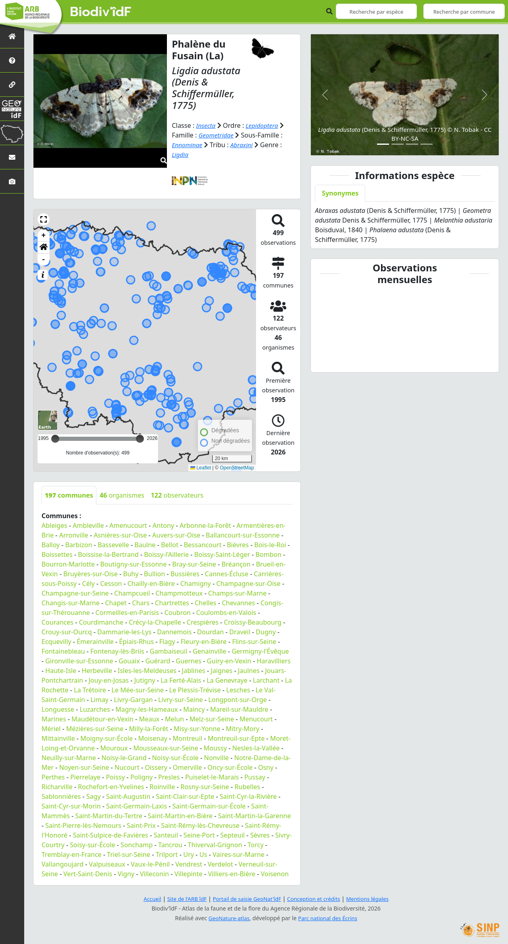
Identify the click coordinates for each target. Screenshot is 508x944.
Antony (163, 525)
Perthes (53, 776)
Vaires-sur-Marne (238, 854)
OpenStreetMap (237, 468)
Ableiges (54, 525)
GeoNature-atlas (227, 918)
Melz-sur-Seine (211, 718)
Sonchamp (137, 844)
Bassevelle (113, 544)
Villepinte (189, 873)
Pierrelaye (85, 776)
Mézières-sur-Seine (94, 728)
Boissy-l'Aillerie (166, 554)
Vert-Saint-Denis (87, 873)
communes (69, 494)
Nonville (216, 757)
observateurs (177, 494)
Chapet (116, 602)
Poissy (115, 776)
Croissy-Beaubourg (252, 621)
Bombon (268, 554)
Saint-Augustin (128, 796)
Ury (188, 854)
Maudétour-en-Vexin (102, 718)
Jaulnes (249, 670)
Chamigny (195, 583)
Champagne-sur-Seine (75, 592)
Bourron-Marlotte (68, 563)
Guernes (189, 660)
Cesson (111, 583)
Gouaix (129, 660)
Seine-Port (199, 834)
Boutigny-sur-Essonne (133, 563)
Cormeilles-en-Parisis (127, 612)
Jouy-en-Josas (109, 679)
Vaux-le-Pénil (150, 863)
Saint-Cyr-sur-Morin (71, 805)
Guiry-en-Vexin (229, 660)
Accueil (146, 898)
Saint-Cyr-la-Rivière (248, 796)
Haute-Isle (60, 670)
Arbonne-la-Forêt (205, 525)
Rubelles (247, 786)
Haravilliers (274, 660)
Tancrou (170, 844)
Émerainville (95, 641)
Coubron (177, 612)
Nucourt (127, 767)
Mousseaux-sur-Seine (165, 747)
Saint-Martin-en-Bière (180, 815)
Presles (168, 776)
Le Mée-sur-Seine (138, 689)
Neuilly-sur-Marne (69, 757)
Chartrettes (172, 602)
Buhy (130, 573)
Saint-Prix (141, 825)
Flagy (167, 641)
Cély (88, 583)
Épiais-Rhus (136, 641)
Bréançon (236, 563)
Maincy (193, 708)
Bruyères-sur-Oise (90, 573)
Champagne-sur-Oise (249, 583)
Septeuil (232, 834)
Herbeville (97, 670)
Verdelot (220, 863)
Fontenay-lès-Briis (117, 650)
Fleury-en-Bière (204, 641)
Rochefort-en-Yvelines (111, 786)
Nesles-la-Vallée (256, 747)
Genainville (209, 650)
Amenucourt (128, 525)
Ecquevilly (56, 641)
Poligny (141, 776)
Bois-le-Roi (270, 544)
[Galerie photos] (12, 181)
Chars (141, 602)
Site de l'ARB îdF (183, 898)
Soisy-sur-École (92, 844)
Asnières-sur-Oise (120, 534)
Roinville (162, 786)
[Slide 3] (412, 144)
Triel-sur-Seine (128, 854)
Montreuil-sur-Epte (236, 738)
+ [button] (44, 235)
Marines (54, 718)
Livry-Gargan (133, 699)
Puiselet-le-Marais (212, 776)
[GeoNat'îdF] (12, 109)
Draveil (239, 631)
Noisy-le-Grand (124, 757)
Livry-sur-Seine (180, 699)
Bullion (154, 573)
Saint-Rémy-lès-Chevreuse (200, 825)
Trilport (167, 854)
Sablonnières (61, 796)
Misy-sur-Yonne (197, 728)
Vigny (126, 873)
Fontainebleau (63, 650)
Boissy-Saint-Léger (222, 554)
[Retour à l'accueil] (12, 36)
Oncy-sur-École (230, 767)
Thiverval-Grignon (215, 844)
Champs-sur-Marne (237, 592)
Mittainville (58, 738)
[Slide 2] (397, 144)
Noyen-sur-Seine (84, 767)
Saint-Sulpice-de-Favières (110, 834)
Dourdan (210, 631)
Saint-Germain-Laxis (136, 805)
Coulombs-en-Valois (226, 612)
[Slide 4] (427, 144)
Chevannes (238, 602)
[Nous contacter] (12, 157)
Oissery (156, 767)
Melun (174, 718)
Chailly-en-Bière (151, 583)
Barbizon (78, 544)
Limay (99, 699)
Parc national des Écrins (329, 918)
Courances (57, 621)
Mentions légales (373, 898)
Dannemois (174, 631)
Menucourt (256, 718)
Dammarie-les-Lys (124, 631)
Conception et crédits (316, 898)
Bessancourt (202, 544)
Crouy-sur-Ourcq (67, 631)
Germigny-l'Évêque (260, 650)
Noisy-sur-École (175, 757)
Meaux (149, 718)
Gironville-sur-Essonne (79, 660)
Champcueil (132, 592)
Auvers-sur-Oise (176, 534)
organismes (122, 494)
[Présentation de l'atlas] (12, 60)
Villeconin (154, 873)
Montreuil (187, 738)
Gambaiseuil (168, 650)
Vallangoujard (62, 863)
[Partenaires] (12, 84)
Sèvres (260, 834)
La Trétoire (90, 689)
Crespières (203, 621)
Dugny (265, 631)
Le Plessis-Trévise (195, 689)
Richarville (57, 786)
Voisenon (275, 873)
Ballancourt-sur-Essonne (242, 534)
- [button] (44, 259)
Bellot (169, 544)
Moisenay (152, 738)
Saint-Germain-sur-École (209, 805)
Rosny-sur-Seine (204, 786)
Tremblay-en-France (72, 854)
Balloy (51, 544)
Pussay (254, 776)
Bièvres (238, 544)
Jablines (193, 670)
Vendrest (188, 863)
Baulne (145, 544)
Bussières (185, 573)
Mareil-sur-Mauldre (239, 708)
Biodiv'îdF (100, 12)
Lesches (238, 689)
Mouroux (114, 747)
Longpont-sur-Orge (237, 699)
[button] (43, 219)
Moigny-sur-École (106, 738)
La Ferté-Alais (180, 679)
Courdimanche (101, 621)
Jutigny (144, 679)
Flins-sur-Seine (254, 641)
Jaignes (222, 670)
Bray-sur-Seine (194, 563)
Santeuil (166, 834)
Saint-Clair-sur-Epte (185, 796)
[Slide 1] (383, 144)
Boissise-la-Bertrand (108, 554)
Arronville (73, 534)
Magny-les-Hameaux (146, 708)
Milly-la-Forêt (149, 728)
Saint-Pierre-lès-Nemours (83, 825)
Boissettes (57, 554)
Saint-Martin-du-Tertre (108, 815)
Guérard (157, 660)
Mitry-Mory (242, 728)
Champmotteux (178, 592)
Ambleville (88, 525)
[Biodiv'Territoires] (12, 133)
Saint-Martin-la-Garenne (254, 815)
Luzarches (95, 708)
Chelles (206, 602)
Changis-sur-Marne (71, 602)
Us (203, 854)
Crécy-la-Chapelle (155, 621)
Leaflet (200, 468)
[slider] (140, 438)
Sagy (93, 796)
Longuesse (58, 708)
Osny (265, 767)
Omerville (187, 767)
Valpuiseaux (107, 863)
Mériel (51, 728)
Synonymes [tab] (340, 193)
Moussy (215, 747)
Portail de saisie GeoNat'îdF (246, 898)
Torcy (256, 844)
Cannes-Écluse (226, 573)
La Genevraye (226, 679)
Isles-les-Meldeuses (147, 670)
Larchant (266, 679)
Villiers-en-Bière (232, 873)
